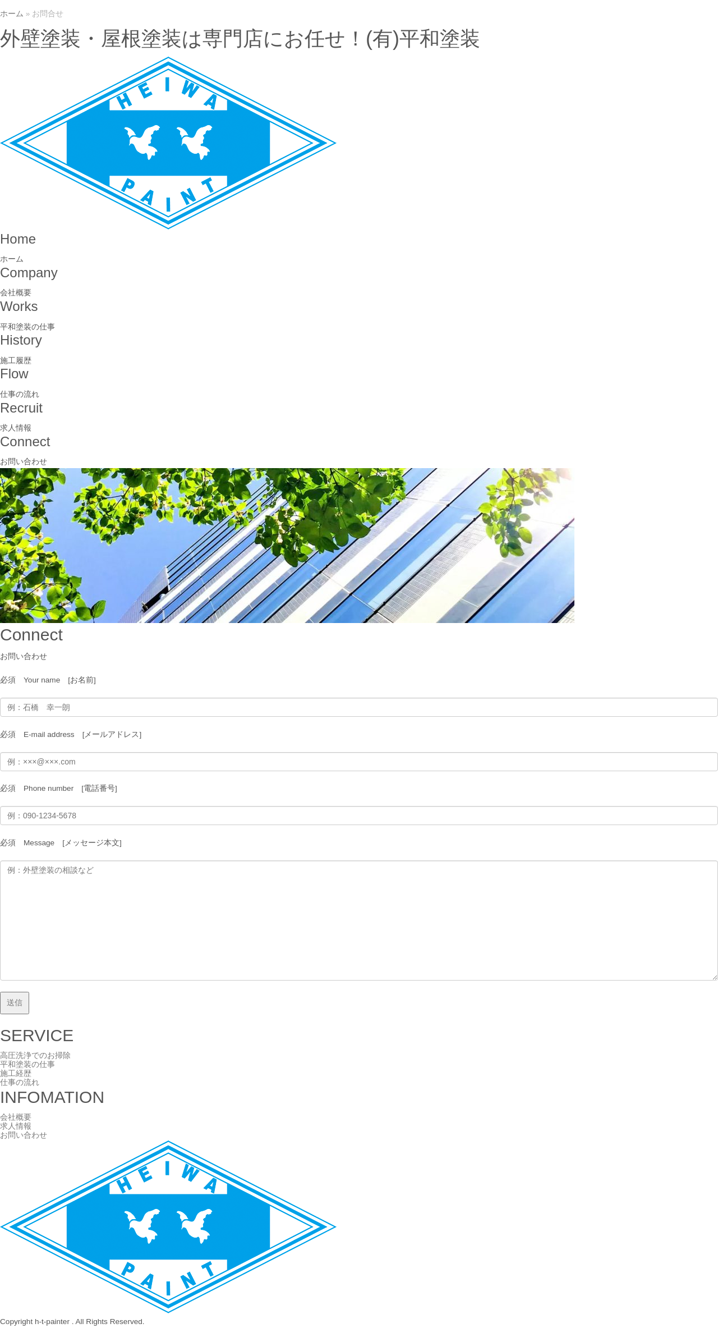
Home (18, 238)
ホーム (12, 14)
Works (19, 306)
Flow (14, 373)
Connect (25, 441)
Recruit (21, 407)
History (21, 339)
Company (29, 272)
